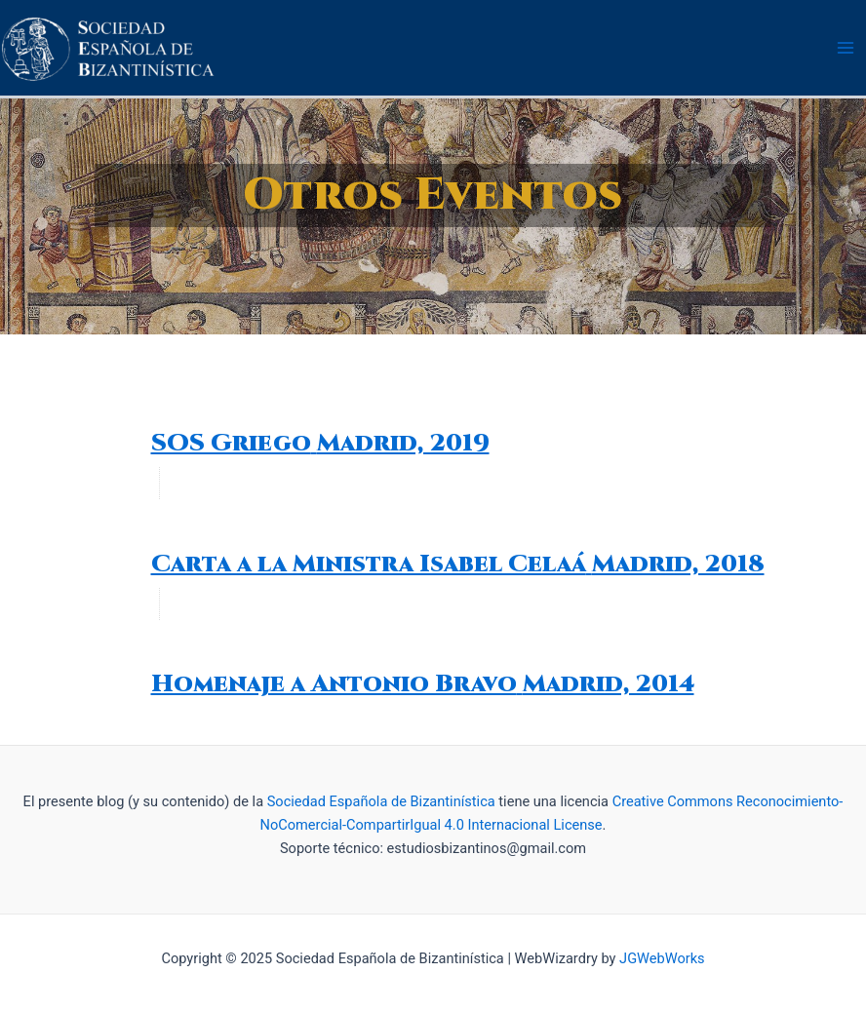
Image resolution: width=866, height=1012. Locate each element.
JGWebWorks (661, 958)
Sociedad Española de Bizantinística (381, 801)
